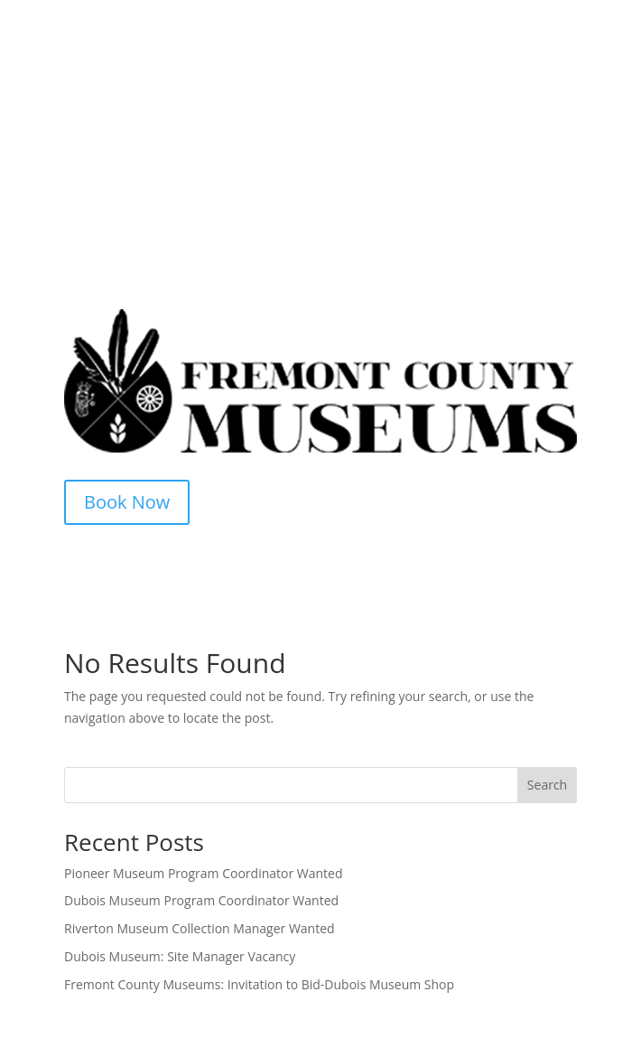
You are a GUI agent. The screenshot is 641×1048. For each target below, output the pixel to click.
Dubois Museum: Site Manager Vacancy (179, 956)
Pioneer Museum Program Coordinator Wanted (203, 873)
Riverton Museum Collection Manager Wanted (199, 928)
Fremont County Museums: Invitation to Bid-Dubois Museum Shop (259, 984)
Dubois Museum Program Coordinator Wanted (201, 900)
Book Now (127, 502)
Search (547, 784)
